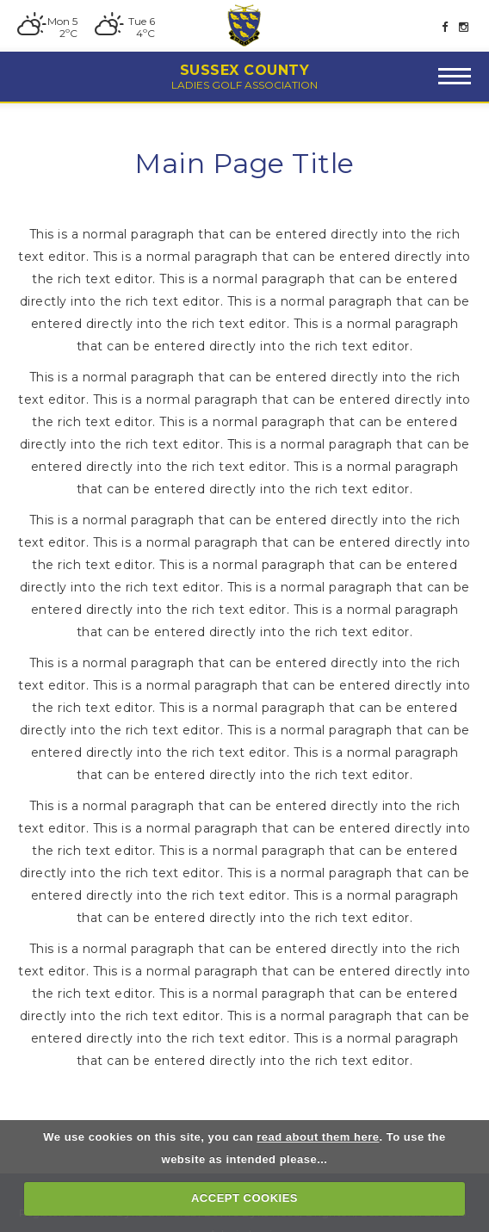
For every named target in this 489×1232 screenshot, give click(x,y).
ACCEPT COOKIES (244, 1198)
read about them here (318, 1136)
